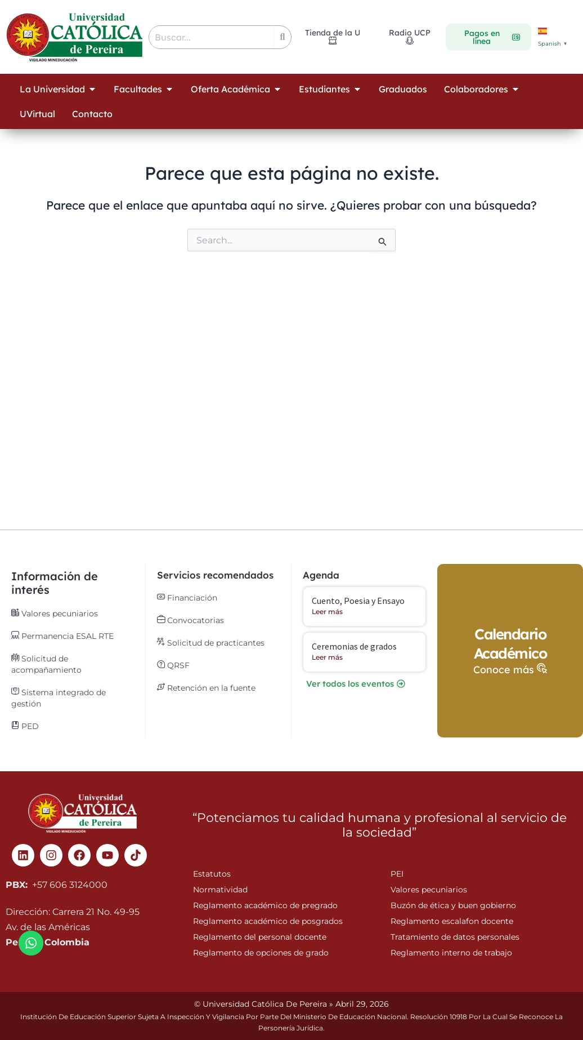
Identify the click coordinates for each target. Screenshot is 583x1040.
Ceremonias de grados (354, 646)
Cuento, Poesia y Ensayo (358, 600)
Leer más (327, 611)
